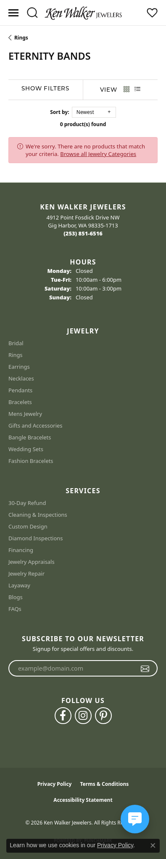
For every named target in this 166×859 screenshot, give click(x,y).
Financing (20, 550)
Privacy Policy (54, 784)
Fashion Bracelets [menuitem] (30, 461)
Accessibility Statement (82, 799)
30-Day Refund (27, 503)
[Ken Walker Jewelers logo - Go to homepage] (83, 12)
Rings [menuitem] (15, 355)
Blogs (15, 597)
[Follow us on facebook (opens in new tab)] (63, 715)
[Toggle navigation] (13, 13)
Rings (21, 37)
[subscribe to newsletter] (145, 668)
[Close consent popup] (152, 845)
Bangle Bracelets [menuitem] (29, 437)
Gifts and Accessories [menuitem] (35, 425)
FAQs (14, 609)
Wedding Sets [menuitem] (25, 449)
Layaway (19, 585)
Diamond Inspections (35, 538)
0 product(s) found (83, 124)
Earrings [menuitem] (19, 366)
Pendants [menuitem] (20, 390)
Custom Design (27, 526)
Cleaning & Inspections (37, 514)
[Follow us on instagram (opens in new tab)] (83, 715)
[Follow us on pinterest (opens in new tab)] (103, 715)
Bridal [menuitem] (16, 343)
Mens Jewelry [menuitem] (25, 414)
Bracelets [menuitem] (20, 402)
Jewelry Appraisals (31, 562)
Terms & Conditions (104, 784)
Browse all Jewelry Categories (98, 154)
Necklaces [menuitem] (21, 378)
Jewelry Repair (26, 573)
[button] (32, 12)
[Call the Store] (83, 233)
